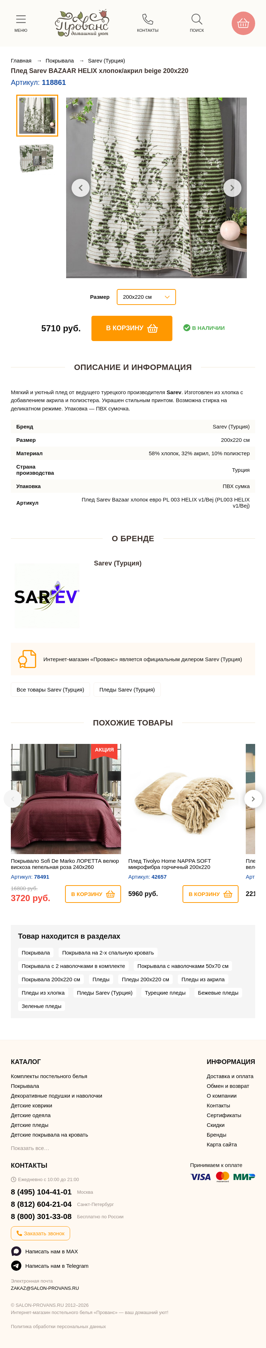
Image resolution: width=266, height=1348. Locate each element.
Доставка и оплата (230, 1076)
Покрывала (60, 60)
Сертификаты (224, 1115)
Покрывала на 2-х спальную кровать (108, 952)
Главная (22, 60)
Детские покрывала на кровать (49, 1135)
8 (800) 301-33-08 (41, 1216)
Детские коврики (31, 1105)
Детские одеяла (31, 1115)
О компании (222, 1096)
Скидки (215, 1125)
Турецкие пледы (165, 993)
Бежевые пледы (218, 993)
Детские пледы (29, 1125)
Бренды (216, 1135)
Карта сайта (222, 1144)
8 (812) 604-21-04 (41, 1204)
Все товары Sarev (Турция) (50, 689)
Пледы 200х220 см (145, 979)
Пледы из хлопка (43, 993)
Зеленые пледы (41, 1006)
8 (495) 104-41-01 (41, 1192)
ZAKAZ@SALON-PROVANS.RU (45, 1288)
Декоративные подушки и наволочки (56, 1096)
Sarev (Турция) (106, 60)
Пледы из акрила (202, 979)
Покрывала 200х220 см (51, 979)
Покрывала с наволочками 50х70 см (182, 966)
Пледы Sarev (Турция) (127, 689)
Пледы (101, 979)
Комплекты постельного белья (49, 1076)
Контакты (218, 1105)
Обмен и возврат (228, 1086)
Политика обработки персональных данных (58, 1326)
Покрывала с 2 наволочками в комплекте (73, 966)
